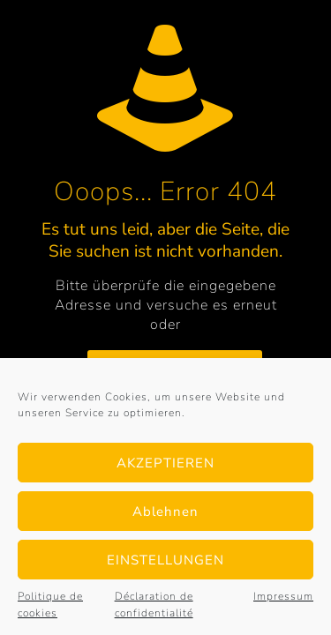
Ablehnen (165, 511)
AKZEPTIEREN (165, 463)
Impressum (283, 596)
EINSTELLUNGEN (165, 560)
